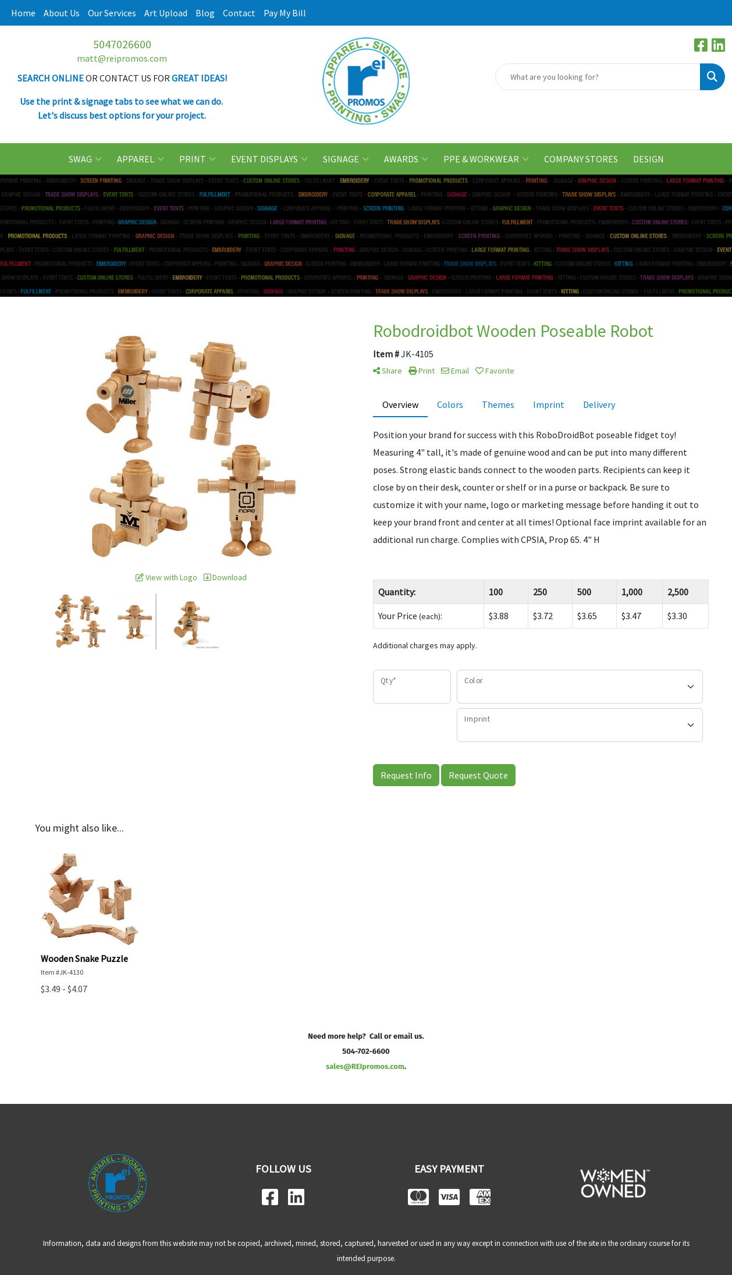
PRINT (197, 159)
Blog (205, 13)
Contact (239, 13)
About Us (62, 13)
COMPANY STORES (581, 159)
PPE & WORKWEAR (486, 159)
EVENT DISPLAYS (269, 159)
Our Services (112, 13)
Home (23, 13)
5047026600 (122, 44)
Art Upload (165, 13)
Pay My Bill (285, 13)
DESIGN (648, 159)
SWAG (85, 159)
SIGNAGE (346, 159)
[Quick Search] (598, 76)
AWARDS (406, 159)
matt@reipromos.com (122, 58)
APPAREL (140, 159)
